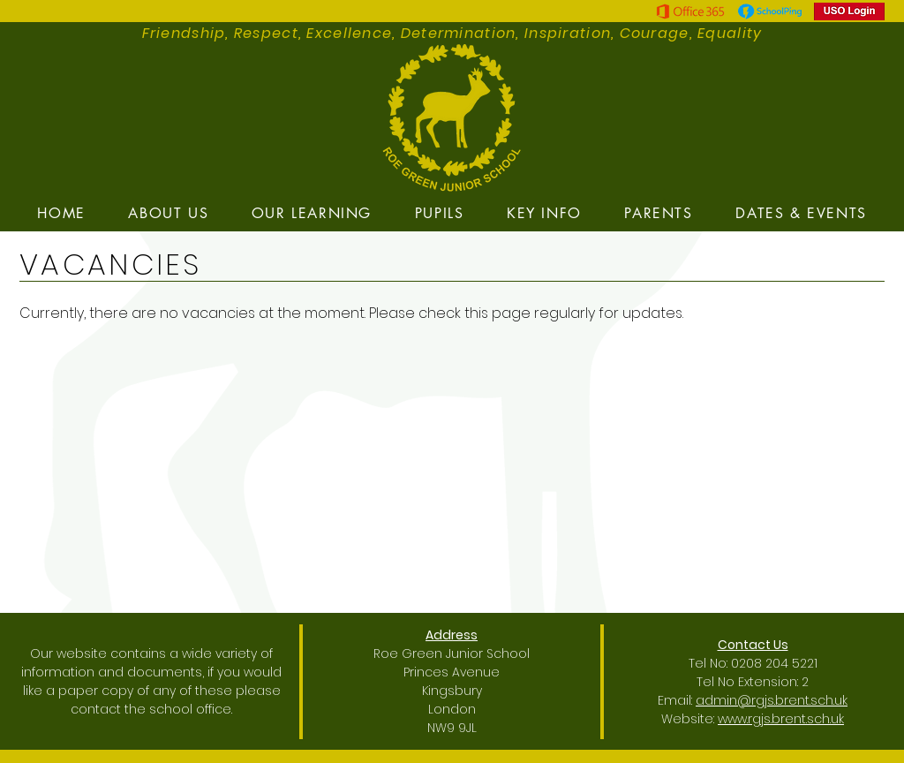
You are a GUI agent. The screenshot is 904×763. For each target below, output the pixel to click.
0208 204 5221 (774, 663)
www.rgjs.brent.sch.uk (781, 719)
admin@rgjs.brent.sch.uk (772, 700)
